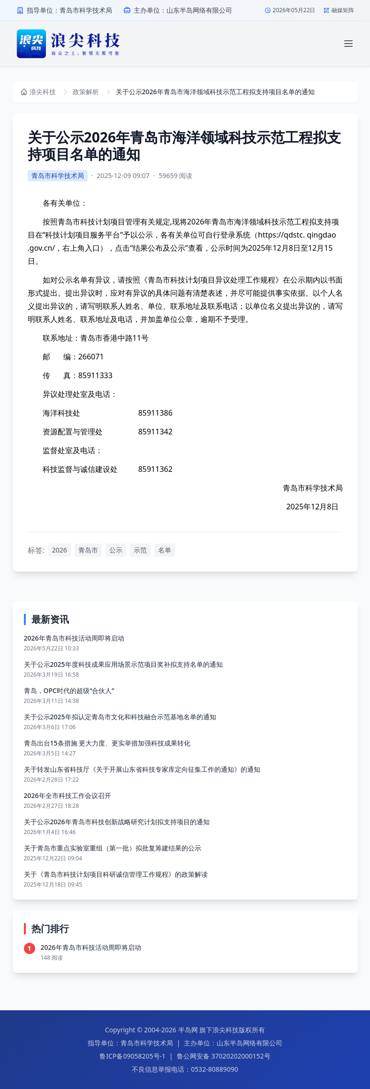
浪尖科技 (225, 1029)
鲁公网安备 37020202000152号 (224, 1056)
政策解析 (86, 91)
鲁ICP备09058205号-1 (132, 1056)
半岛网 (188, 1029)
